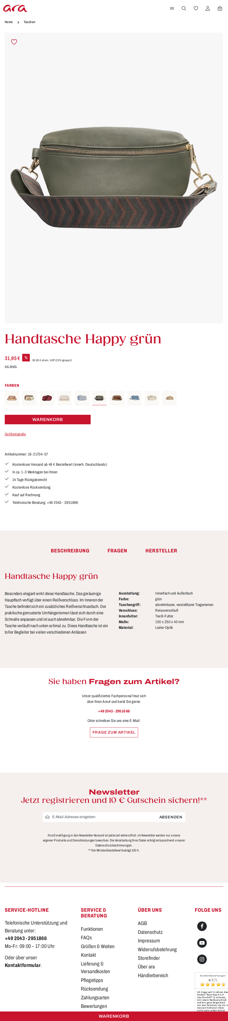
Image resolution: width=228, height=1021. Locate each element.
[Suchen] (184, 8)
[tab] (70, 551)
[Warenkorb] (220, 8)
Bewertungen (94, 951)
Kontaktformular (23, 910)
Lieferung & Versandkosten (95, 912)
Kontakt (88, 900)
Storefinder (149, 903)
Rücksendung (94, 933)
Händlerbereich (153, 920)
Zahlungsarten (95, 942)
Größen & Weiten (98, 891)
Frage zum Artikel (114, 732)
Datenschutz (150, 877)
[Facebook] (202, 871)
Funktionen (92, 874)
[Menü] (172, 8)
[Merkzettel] (196, 8)
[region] (114, 178)
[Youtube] (202, 887)
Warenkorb (114, 1016)
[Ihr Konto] (207, 8)
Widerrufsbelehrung (157, 894)
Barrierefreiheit (95, 960)
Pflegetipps (92, 925)
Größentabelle (15, 434)
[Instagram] (202, 904)
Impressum (149, 885)
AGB (142, 868)
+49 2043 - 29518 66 (114, 711)
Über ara (146, 912)
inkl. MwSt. (11, 366)
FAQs (86, 883)
